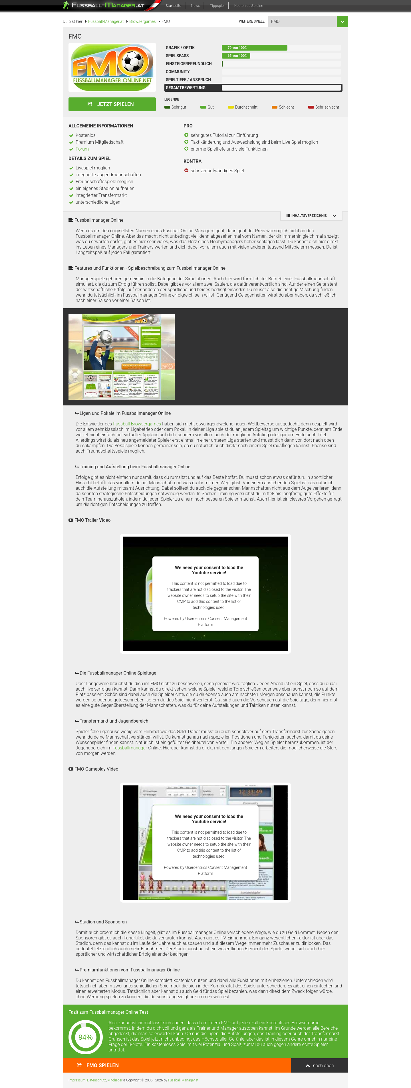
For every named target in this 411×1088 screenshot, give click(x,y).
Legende (171, 99)
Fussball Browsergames (137, 424)
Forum (82, 149)
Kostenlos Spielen (248, 5)
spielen (102, 1065)
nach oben (323, 1065)
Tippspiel (217, 5)
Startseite (173, 5)
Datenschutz (96, 1080)
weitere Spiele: (252, 21)
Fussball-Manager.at (183, 1080)
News (195, 5)
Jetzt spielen (115, 104)
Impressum (77, 1080)
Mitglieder (115, 1080)
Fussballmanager (129, 748)
